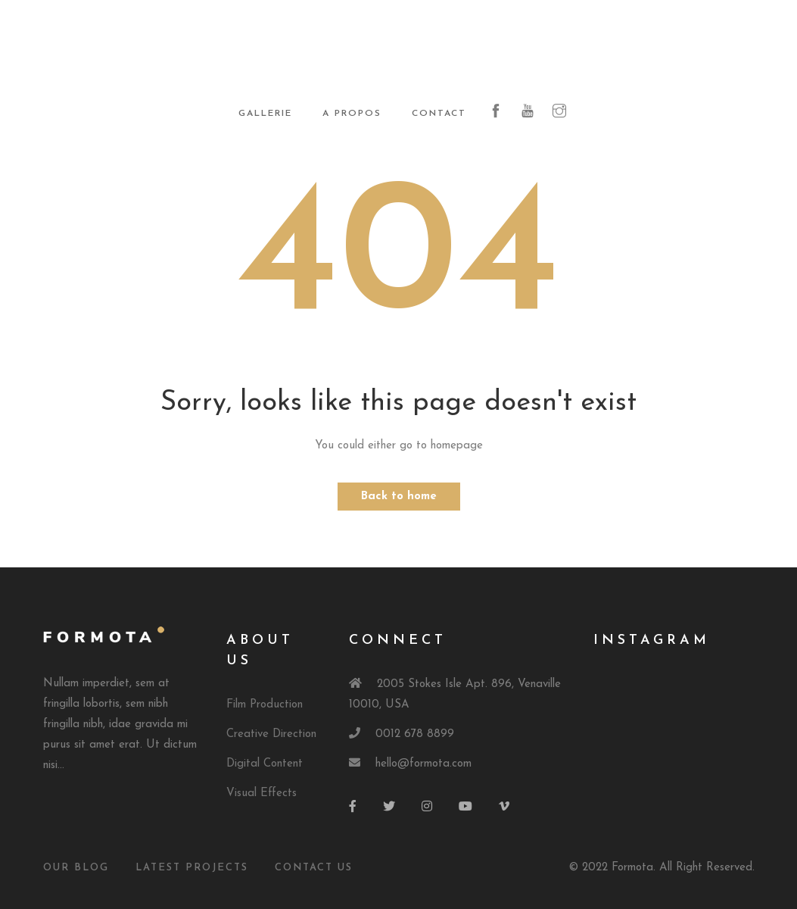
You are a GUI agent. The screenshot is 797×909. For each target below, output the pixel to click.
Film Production (264, 705)
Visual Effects (261, 793)
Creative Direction (271, 734)
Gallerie (265, 113)
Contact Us (314, 868)
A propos (351, 113)
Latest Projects (191, 868)
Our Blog (76, 868)
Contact (439, 113)
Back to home (399, 496)
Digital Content (264, 764)
